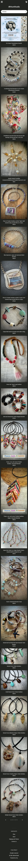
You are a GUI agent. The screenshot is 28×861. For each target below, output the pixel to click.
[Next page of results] (22, 820)
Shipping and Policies (14, 839)
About (14, 836)
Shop (14, 834)
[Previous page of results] (6, 820)
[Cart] (26, 2)
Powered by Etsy (14, 858)
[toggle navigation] (2, 2)
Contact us (14, 841)
